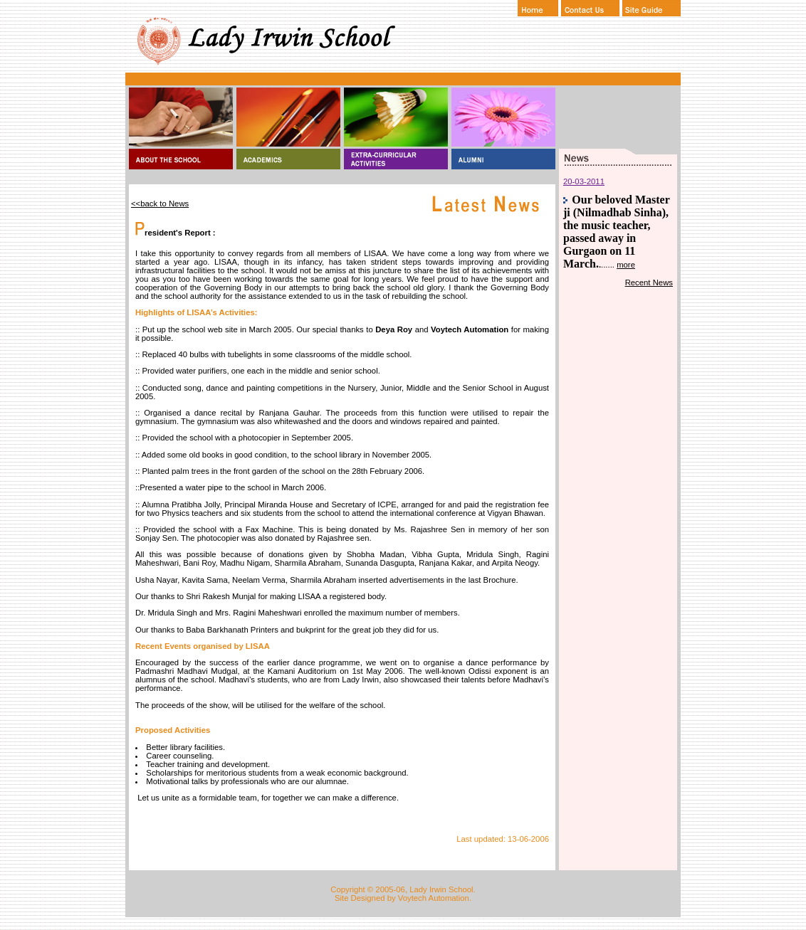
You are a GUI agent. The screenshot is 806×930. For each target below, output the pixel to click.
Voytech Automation (433, 898)
